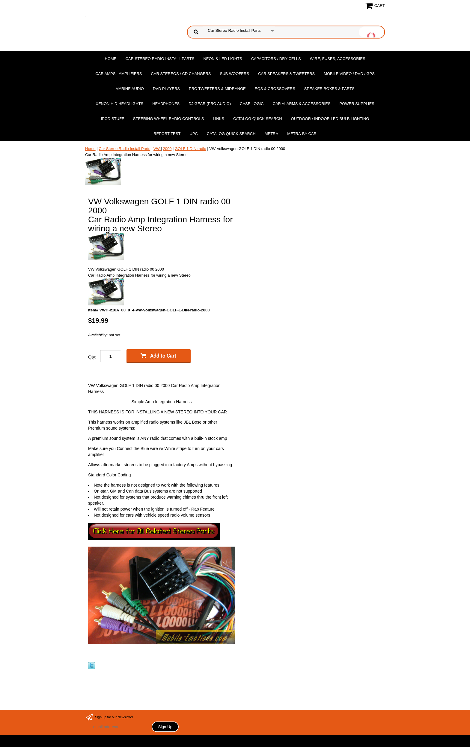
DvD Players (166, 88)
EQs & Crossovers (275, 88)
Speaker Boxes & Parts (329, 88)
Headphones (166, 103)
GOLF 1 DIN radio (190, 148)
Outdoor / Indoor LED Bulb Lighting (330, 118)
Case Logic (251, 103)
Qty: (92, 356)
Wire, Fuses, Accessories (337, 58)
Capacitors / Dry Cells (276, 58)
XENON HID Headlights (119, 103)
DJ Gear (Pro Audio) (210, 103)
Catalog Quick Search (257, 118)
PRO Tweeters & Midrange (217, 88)
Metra (271, 133)
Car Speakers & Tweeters (286, 73)
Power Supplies (356, 103)
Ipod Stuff (112, 118)
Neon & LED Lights (222, 58)
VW (157, 148)
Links (218, 118)
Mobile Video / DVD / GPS (349, 73)
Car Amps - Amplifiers (118, 73)
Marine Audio (129, 88)
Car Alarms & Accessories (302, 103)
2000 (167, 148)
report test (166, 133)
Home (110, 58)
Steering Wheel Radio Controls (168, 118)
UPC (193, 133)
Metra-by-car (302, 133)
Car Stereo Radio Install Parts (159, 58)
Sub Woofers (234, 73)
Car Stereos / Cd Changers (181, 73)
